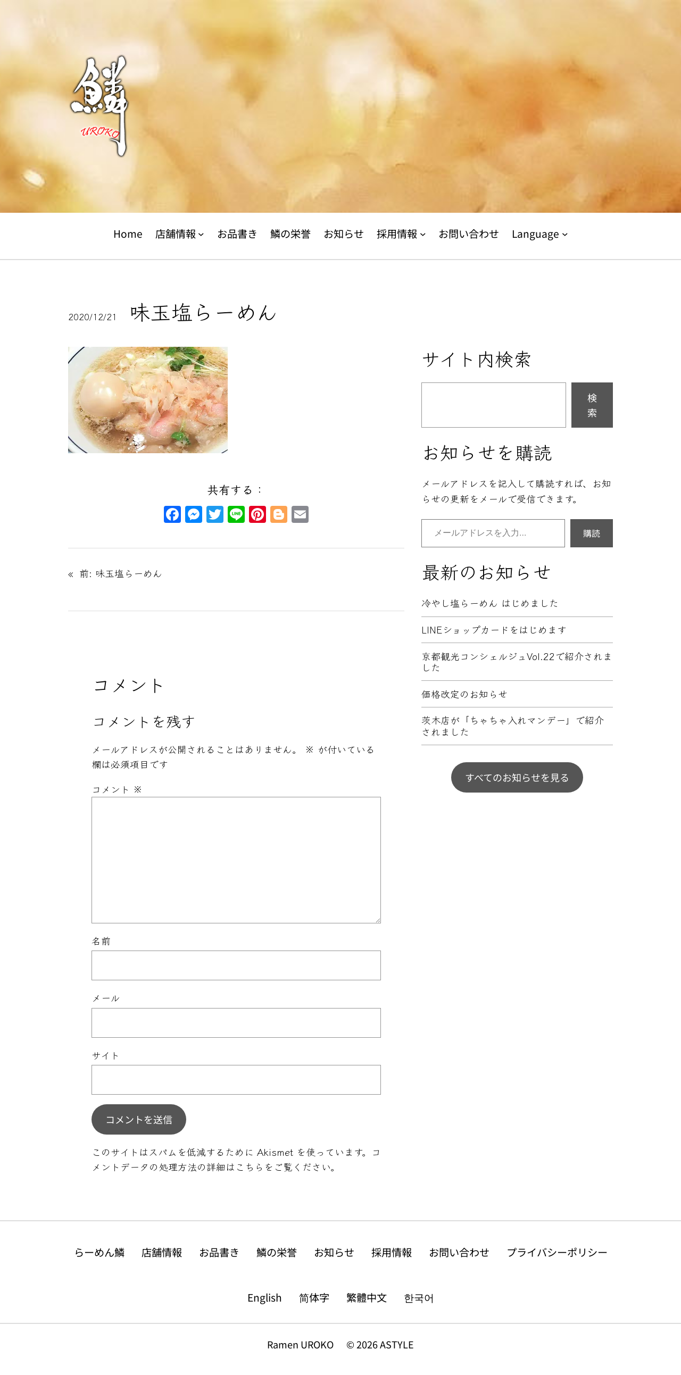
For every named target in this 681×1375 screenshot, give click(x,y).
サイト (106, 1055)
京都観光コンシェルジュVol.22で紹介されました (516, 662)
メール (106, 997)
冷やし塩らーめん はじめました (490, 603)
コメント (117, 789)
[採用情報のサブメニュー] (423, 234)
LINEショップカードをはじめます (494, 630)
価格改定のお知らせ (464, 694)
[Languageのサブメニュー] (565, 234)
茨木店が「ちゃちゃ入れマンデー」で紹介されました (512, 725)
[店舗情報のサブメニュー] (201, 234)
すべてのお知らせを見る (517, 777)
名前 (101, 940)
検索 (592, 405)
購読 (591, 533)
